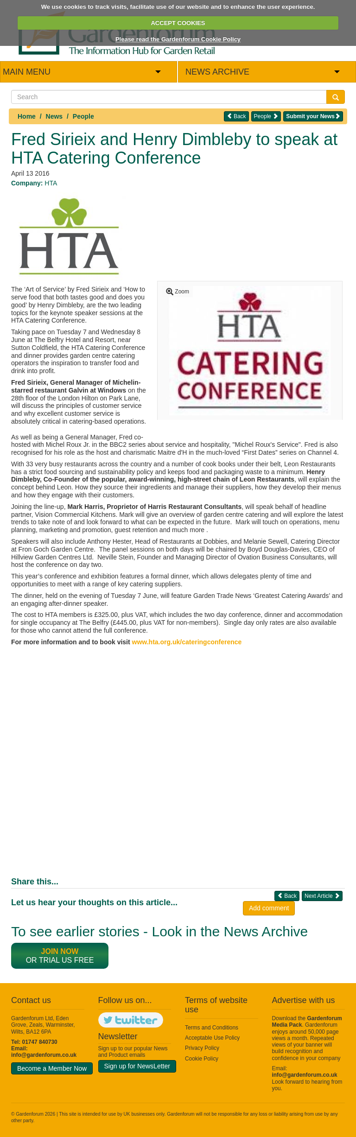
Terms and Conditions (211, 1027)
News (54, 116)
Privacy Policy (202, 1048)
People (83, 116)
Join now (60, 951)
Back (236, 116)
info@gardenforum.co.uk (43, 1055)
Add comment (269, 908)
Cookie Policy (201, 1058)
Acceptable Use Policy (212, 1038)
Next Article (322, 895)
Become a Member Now (52, 1068)
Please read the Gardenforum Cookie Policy (178, 39)
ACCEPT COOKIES (178, 22)
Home (27, 116)
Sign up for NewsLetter (137, 1066)
